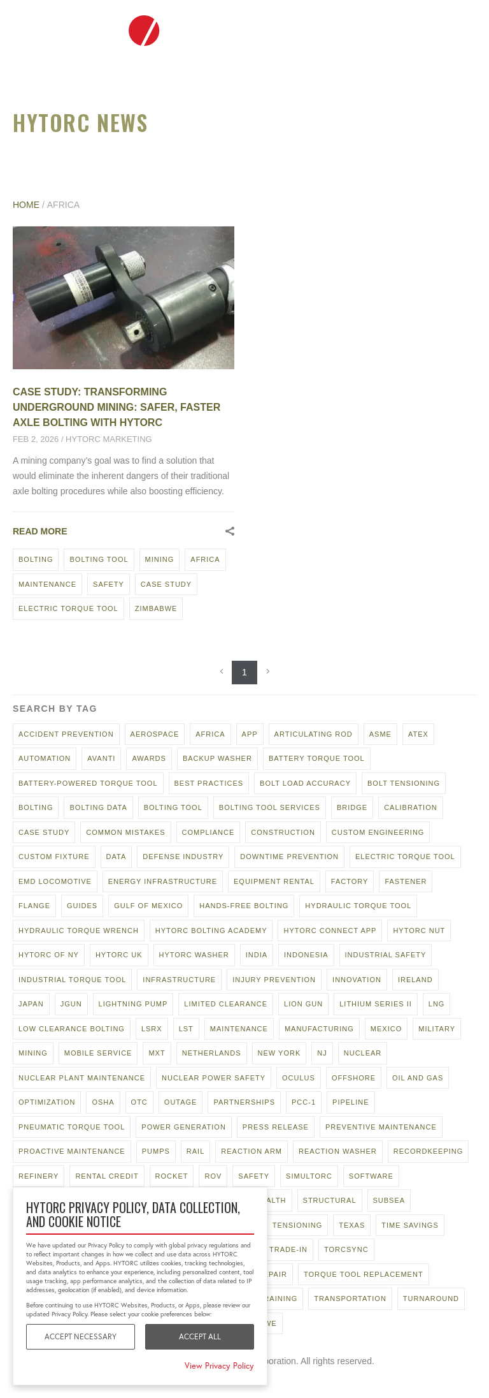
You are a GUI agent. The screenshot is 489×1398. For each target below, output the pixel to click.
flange (34, 905)
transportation (350, 1298)
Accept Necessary (81, 1336)
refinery (38, 1176)
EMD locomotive (55, 881)
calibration (410, 807)
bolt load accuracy (305, 783)
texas (352, 1225)
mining (159, 559)
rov (213, 1176)
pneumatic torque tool (71, 1127)
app (250, 734)
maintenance (47, 584)
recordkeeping (428, 1151)
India (256, 955)
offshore (354, 1078)
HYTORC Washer (194, 955)
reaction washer (338, 1151)
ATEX (418, 734)
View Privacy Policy (219, 1365)
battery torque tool (317, 758)
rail (195, 1151)
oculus (298, 1078)
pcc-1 (304, 1102)
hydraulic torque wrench (78, 930)
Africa (205, 559)
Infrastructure (179, 979)
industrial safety (386, 955)
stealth (269, 1200)
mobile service (98, 1053)
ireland (415, 979)
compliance (208, 832)
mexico (386, 1029)
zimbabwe (156, 608)
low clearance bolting (71, 1029)
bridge (352, 807)
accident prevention (66, 734)
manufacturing (319, 1029)
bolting (35, 559)
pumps (156, 1151)
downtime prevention (289, 856)
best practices (209, 783)
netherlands (211, 1053)
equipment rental (274, 881)
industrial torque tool (72, 979)
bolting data (98, 807)
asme (380, 734)
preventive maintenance (381, 1127)
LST (186, 1029)
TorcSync (346, 1249)
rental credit (106, 1176)
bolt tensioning (403, 783)
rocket (171, 1176)
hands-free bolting (243, 905)
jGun (71, 1004)
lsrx (151, 1029)
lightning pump (133, 1004)
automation (44, 758)
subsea (389, 1200)
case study (166, 584)
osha (103, 1102)
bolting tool (98, 559)
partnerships (244, 1102)
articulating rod (313, 734)
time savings (409, 1225)
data (116, 856)
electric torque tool (68, 608)
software (371, 1176)
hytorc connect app (329, 930)
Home (26, 205)
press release (276, 1127)
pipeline (350, 1102)
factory (350, 881)
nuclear (363, 1053)
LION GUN (303, 1004)
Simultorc (309, 1176)
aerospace (155, 734)
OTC (139, 1102)
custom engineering (378, 832)
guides (82, 905)
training (278, 1298)
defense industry (183, 856)
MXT (156, 1053)
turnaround (431, 1298)
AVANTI (101, 758)
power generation (183, 1127)
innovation (356, 979)
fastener (406, 881)
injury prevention (274, 979)
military (436, 1029)
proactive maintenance (71, 1151)
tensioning (297, 1225)
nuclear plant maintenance (81, 1078)
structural (330, 1200)
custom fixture (54, 856)
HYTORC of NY (48, 955)
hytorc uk (119, 955)
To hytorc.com (425, 30)
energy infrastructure (162, 881)
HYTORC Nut (419, 930)
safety (108, 584)
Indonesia (306, 955)
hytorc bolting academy (211, 930)
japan (31, 1004)
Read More (40, 531)
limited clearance (225, 1004)
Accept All (200, 1336)
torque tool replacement (363, 1274)
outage (180, 1102)
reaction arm (251, 1151)
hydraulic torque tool (358, 905)
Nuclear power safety (214, 1078)
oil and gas (417, 1078)
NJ (322, 1053)
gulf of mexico (148, 905)
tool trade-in (277, 1249)
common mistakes (125, 832)
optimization (46, 1102)
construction (283, 832)
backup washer (217, 758)
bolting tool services (269, 807)
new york (279, 1053)
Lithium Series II (375, 1004)
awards (149, 758)
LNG (437, 1004)
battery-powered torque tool (88, 783)
